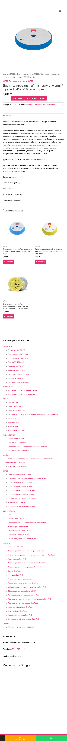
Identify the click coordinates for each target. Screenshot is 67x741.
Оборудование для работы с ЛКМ (22, 591)
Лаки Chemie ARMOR (16, 519)
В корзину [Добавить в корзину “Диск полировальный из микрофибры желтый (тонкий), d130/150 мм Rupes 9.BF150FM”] (8, 316)
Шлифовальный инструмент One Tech (23, 619)
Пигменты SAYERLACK (17, 350)
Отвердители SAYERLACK (18, 374)
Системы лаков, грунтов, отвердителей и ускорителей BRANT (33, 414)
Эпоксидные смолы (16, 430)
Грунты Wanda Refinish (17, 443)
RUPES (12, 74)
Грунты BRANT (14, 402)
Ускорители (13, 426)
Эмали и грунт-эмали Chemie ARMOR (23, 539)
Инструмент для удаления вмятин (22, 579)
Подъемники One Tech (17, 559)
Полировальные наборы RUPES (21, 494)
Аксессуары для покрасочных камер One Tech (27, 563)
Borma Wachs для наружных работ (22, 394)
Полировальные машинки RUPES (21, 490)
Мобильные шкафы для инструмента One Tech (27, 587)
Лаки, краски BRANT (16, 406)
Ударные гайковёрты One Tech (20, 607)
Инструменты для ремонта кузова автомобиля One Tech (31, 555)
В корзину (17, 98)
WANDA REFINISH (9, 435)
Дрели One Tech (14, 571)
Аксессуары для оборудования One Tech (24, 567)
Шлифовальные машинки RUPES (21, 506)
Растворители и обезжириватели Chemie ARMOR (28, 523)
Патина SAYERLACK (16, 378)
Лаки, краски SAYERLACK (18, 354)
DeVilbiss (6, 455)
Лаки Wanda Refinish (16, 439)
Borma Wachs (8, 387)
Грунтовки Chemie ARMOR (18, 535)
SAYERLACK (7, 346)
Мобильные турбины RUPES (19, 474)
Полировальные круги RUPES (28, 74)
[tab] (33, 116)
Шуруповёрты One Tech (17, 611)
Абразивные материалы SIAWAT (21, 627)
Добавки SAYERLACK (16, 366)
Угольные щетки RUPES (17, 502)
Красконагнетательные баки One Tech (23, 583)
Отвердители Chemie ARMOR (19, 531)
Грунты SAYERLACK (16, 362)
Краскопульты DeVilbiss (17, 466)
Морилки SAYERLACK (16, 370)
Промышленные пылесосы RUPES (22, 498)
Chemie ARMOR (9, 511)
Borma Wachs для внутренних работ (23, 390)
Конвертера (12, 418)
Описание (7, 116)
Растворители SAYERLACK (19, 382)
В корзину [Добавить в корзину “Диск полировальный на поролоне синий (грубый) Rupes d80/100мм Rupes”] (8, 261)
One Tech (6, 543)
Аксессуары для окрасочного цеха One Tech (26, 551)
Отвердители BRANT (16, 410)
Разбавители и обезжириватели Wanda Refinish (27, 447)
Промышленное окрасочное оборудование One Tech (29, 599)
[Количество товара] (6, 98)
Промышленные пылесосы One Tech (23, 603)
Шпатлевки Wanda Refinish (18, 451)
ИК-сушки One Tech (15, 575)
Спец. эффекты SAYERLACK (19, 358)
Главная (6, 74)
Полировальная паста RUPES (20, 482)
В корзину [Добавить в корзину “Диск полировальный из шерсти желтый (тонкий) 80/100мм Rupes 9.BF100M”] (40, 261)
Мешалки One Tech (15, 547)
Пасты (10, 515)
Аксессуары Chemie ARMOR (19, 527)
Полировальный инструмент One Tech (23, 595)
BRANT (5, 399)
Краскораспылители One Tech (20, 615)
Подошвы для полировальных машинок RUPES (27, 478)
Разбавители (13, 422)
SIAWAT (6, 623)
